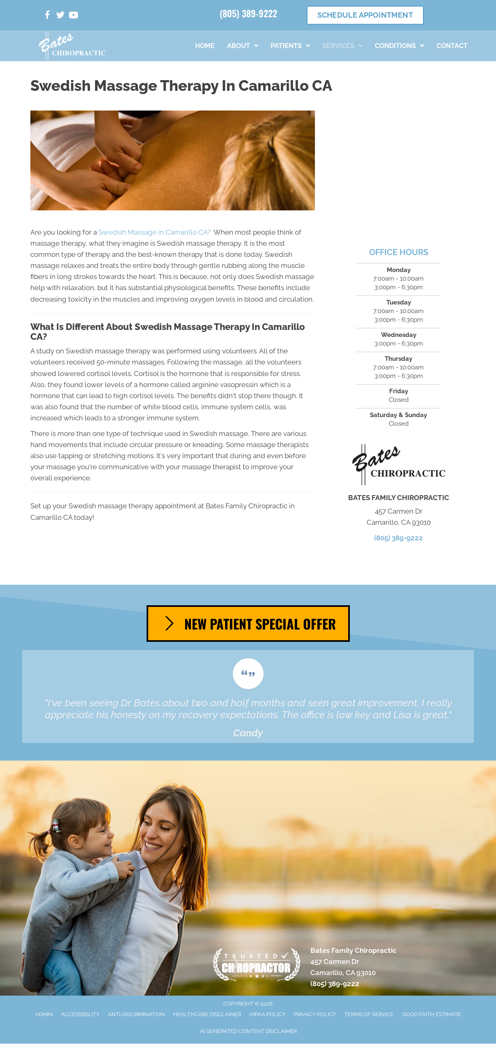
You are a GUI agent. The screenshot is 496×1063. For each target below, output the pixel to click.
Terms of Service (369, 1014)
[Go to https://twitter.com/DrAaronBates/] (60, 16)
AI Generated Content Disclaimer (248, 1031)
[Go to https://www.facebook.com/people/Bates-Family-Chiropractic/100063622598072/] (47, 16)
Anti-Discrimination (136, 1014)
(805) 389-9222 (248, 13)
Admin (44, 1014)
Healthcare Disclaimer (207, 1014)
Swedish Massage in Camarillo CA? (155, 232)
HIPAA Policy (267, 1014)
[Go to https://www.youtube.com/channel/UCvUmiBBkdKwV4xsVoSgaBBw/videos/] (73, 16)
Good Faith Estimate (431, 1014)
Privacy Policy (315, 1014)
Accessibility (80, 1014)
